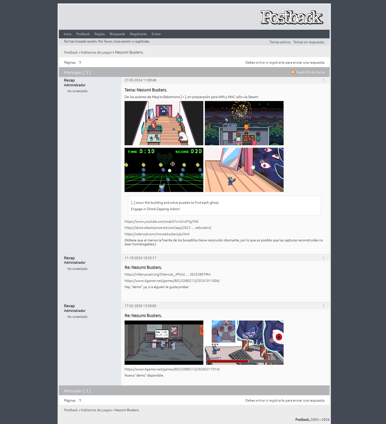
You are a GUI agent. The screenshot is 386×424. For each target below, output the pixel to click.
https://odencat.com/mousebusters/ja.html (157, 233)
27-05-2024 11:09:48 (140, 79)
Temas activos (280, 41)
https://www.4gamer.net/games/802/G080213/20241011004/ (172, 280)
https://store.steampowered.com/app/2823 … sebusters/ (168, 227)
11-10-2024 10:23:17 (140, 257)
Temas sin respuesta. (308, 41)
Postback (83, 33)
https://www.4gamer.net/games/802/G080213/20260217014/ (172, 368)
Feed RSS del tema (310, 72)
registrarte (277, 62)
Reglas (100, 33)
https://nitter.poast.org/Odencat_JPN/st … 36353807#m (168, 274)
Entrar (156, 33)
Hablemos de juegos (96, 52)
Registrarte (138, 33)
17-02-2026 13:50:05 (140, 305)
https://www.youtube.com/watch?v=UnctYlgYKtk (162, 221)
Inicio (67, 33)
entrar (260, 62)
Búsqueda (117, 33)
